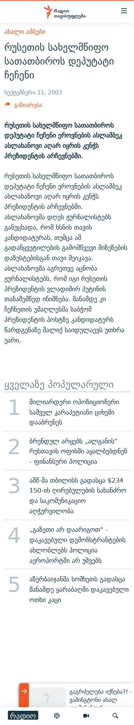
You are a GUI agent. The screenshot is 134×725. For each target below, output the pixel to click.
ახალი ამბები (24, 31)
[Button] (23, 107)
